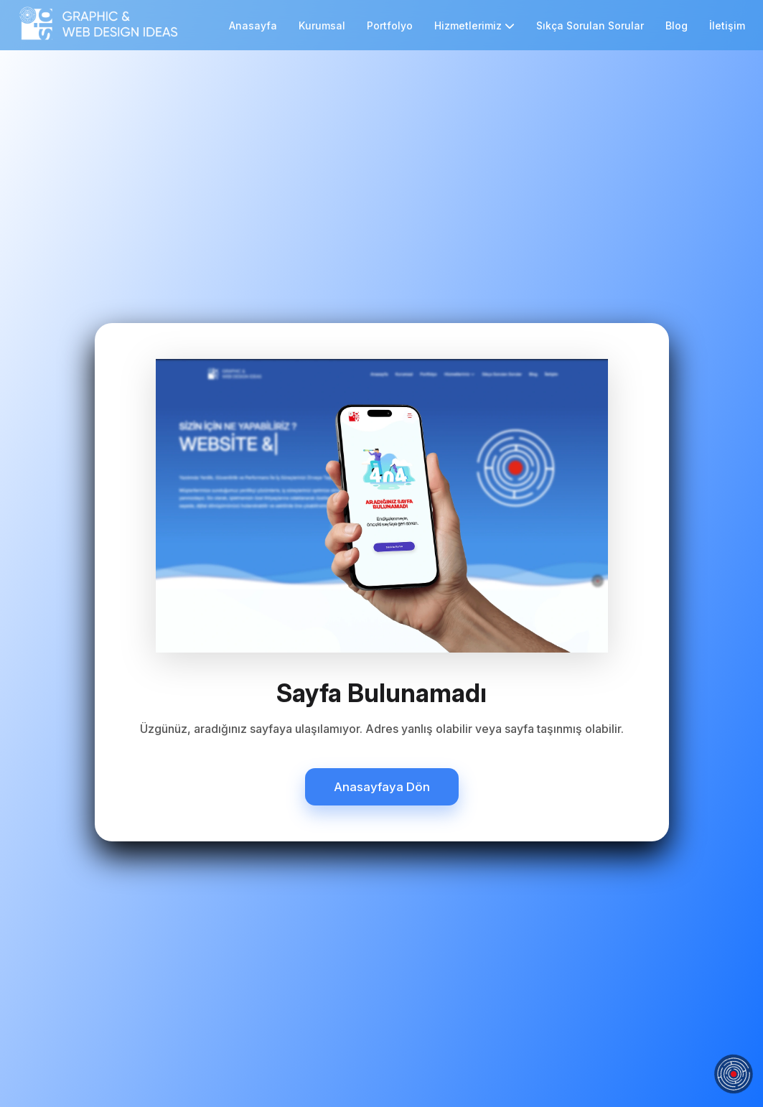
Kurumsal (322, 25)
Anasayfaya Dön (382, 787)
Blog (676, 25)
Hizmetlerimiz (474, 25)
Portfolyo (390, 25)
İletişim (727, 25)
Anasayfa (253, 25)
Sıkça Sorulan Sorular (590, 25)
